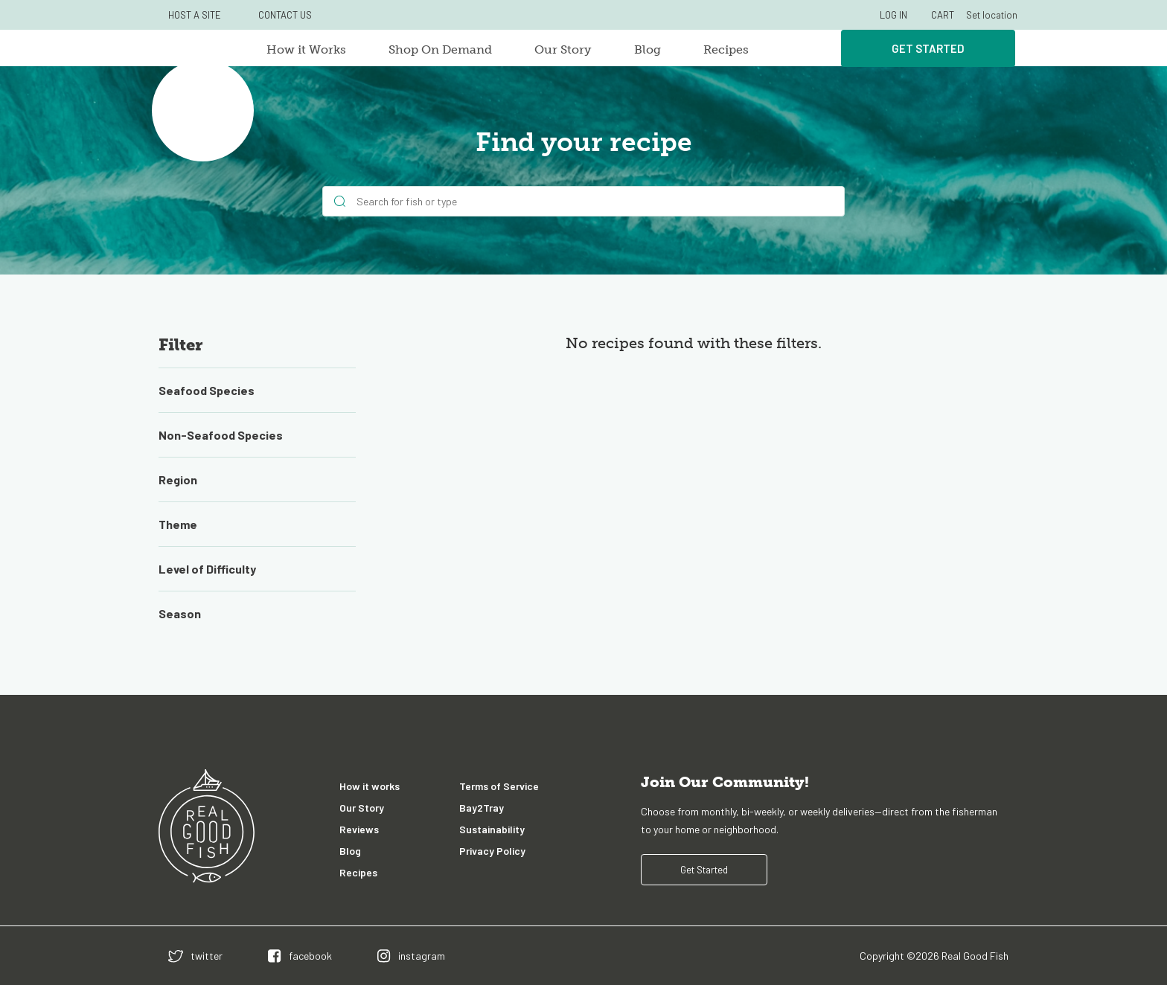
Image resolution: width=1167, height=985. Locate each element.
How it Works (306, 49)
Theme (178, 524)
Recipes (726, 49)
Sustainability (492, 829)
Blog (647, 49)
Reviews (359, 829)
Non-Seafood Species (221, 435)
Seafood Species (207, 390)
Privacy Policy (492, 850)
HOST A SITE (194, 15)
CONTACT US (285, 15)
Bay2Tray (481, 807)
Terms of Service (499, 786)
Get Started (928, 48)
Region (178, 479)
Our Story (562, 49)
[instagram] (411, 955)
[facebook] (300, 955)
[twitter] (195, 955)
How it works (369, 786)
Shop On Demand (440, 49)
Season (180, 613)
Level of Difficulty (207, 569)
